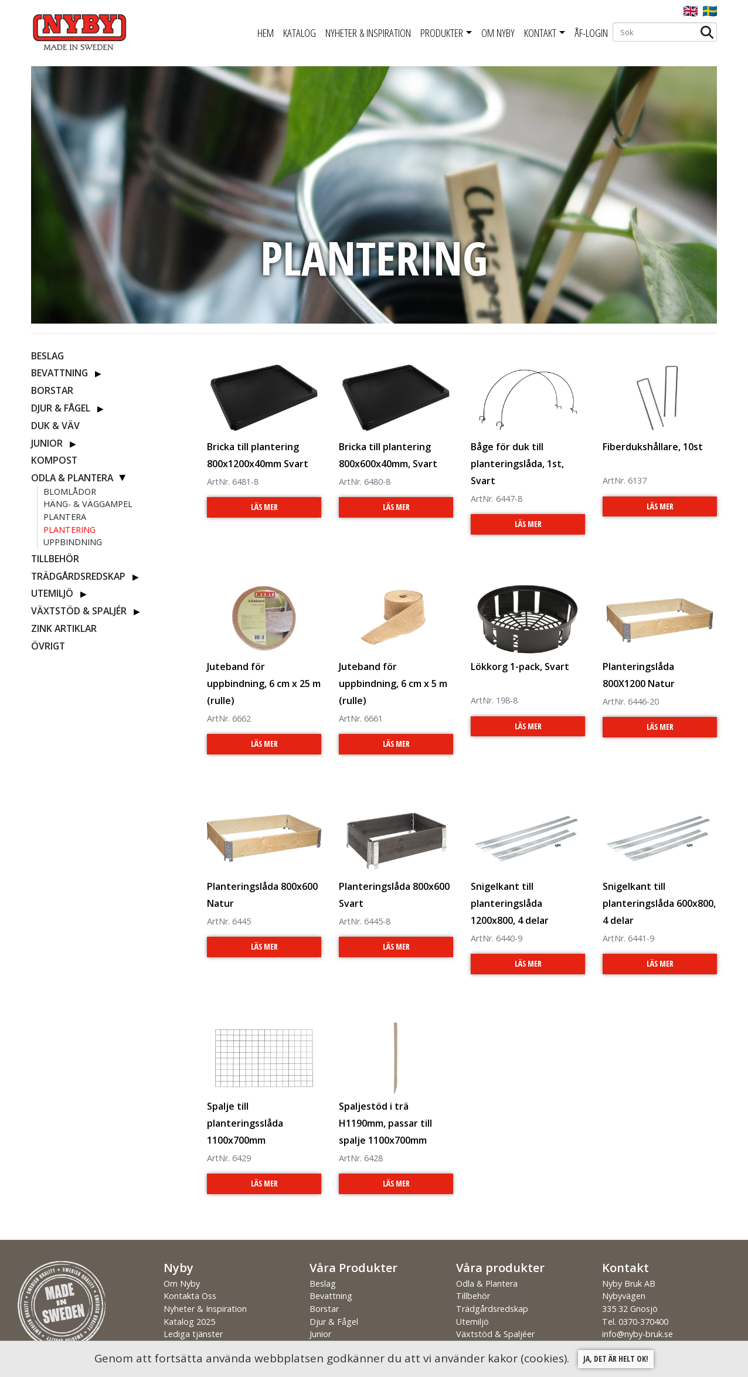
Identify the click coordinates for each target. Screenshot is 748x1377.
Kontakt (540, 32)
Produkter (441, 32)
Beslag (47, 355)
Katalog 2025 (189, 1321)
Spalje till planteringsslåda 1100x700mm (245, 1123)
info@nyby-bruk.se (637, 1333)
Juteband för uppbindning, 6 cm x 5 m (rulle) (393, 683)
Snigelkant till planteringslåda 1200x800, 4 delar (510, 903)
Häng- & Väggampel (87, 503)
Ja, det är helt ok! (615, 1358)
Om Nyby (498, 32)
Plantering (69, 529)
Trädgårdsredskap (78, 576)
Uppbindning (72, 542)
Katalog (299, 32)
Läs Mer (264, 506)
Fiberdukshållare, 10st (653, 446)
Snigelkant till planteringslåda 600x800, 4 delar (659, 903)
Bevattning (59, 372)
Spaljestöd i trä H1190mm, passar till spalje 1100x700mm (385, 1123)
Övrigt (48, 646)
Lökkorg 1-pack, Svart (520, 666)
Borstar (52, 390)
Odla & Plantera (72, 477)
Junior (47, 443)
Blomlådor (69, 491)
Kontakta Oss (190, 1295)
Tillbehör (55, 558)
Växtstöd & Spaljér (79, 610)
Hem (265, 32)
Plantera (64, 516)
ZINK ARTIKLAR (64, 628)
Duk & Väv (55, 425)
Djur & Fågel (60, 408)
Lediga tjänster (193, 1333)
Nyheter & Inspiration (368, 32)
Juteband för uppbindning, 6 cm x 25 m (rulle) (264, 683)
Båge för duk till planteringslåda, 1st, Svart (517, 463)
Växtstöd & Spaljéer (495, 1333)
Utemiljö (52, 593)
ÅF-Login (591, 32)
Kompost (54, 460)
